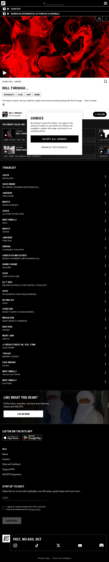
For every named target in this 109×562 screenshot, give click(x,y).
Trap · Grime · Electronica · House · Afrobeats (22, 156)
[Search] (44, 3)
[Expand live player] (106, 18)
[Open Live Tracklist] (99, 18)
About (5, 454)
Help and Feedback (11, 464)
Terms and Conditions (61, 558)
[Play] (54, 47)
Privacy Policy (34, 509)
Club (20, 94)
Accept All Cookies (54, 138)
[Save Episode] (105, 81)
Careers (6, 459)
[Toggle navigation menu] (105, 3)
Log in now (23, 413)
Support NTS (8, 469)
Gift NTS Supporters (11, 474)
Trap (28, 94)
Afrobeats (9, 94)
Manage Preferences (54, 147)
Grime (37, 94)
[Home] (3, 3)
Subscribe (12, 520)
